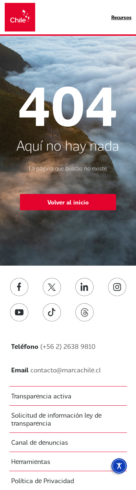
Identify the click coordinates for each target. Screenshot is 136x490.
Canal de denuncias (39, 442)
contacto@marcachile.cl (65, 370)
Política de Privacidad (42, 481)
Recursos (121, 17)
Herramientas (30, 461)
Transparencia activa (41, 396)
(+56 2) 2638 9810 (67, 346)
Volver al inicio (68, 202)
